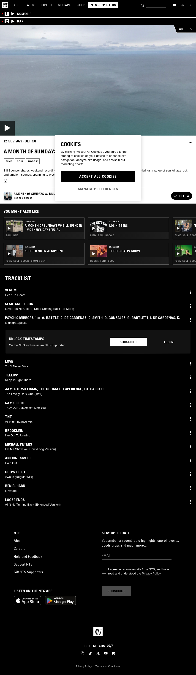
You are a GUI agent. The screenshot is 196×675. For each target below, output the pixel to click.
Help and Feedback (28, 556)
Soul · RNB (12, 235)
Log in (169, 342)
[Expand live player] (191, 29)
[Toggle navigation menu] (190, 5)
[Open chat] (174, 5)
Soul (20, 161)
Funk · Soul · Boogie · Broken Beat (26, 260)
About (18, 540)
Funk (9, 161)
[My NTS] (182, 5)
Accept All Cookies (98, 176)
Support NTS (23, 564)
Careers (19, 548)
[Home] (5, 5)
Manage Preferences (98, 189)
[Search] (142, 5)
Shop (81, 5)
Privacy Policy (151, 573)
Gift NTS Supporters (28, 572)
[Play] (98, 80)
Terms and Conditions (107, 666)
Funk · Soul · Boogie (102, 235)
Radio (16, 5)
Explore (47, 5)
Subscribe (128, 342)
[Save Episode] (190, 141)
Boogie (33, 161)
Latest (31, 5)
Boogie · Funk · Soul (102, 260)
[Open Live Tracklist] (180, 29)
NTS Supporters (103, 5)
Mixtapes (65, 5)
